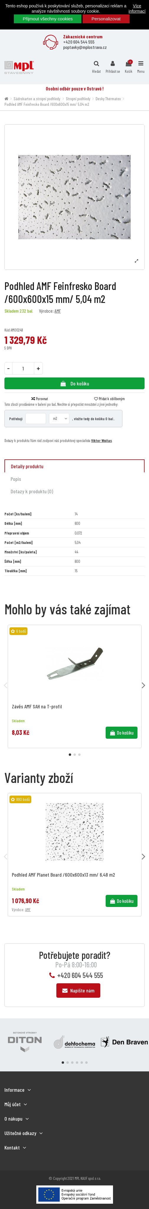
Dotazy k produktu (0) (32, 491)
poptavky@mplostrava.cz (85, 47)
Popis (16, 479)
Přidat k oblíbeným (109, 398)
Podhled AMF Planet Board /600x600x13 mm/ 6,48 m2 (63, 874)
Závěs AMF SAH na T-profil (37, 706)
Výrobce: (46, 311)
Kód (7, 330)
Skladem (11, 311)
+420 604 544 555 (78, 41)
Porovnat (39, 398)
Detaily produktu (27, 466)
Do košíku (74, 383)
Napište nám (78, 990)
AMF (58, 311)
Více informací (137, 9)
